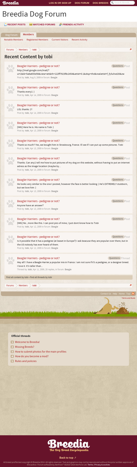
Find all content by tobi (17, 277)
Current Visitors (60, 39)
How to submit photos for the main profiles (40, 351)
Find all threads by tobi (41, 277)
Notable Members (13, 39)
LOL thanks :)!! (24, 109)
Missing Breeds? (24, 347)
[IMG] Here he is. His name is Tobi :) (35, 127)
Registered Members (37, 39)
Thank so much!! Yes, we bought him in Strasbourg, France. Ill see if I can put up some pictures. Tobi (70, 145)
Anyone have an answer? (30, 205)
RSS (133, 293)
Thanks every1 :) (25, 91)
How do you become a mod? (32, 356)
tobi (27, 77)
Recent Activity (79, 39)
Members (28, 34)
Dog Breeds (100, 3)
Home (122, 293)
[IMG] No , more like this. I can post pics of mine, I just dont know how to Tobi (58, 223)
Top (128, 293)
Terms (90, 464)
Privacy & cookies (102, 464)
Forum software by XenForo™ (62, 464)
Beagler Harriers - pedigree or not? (38, 66)
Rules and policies (26, 361)
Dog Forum (82, 3)
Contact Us (106, 293)
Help (115, 293)
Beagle (54, 77)
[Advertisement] (34, 394)
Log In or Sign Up (60, 3)
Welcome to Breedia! (27, 342)
